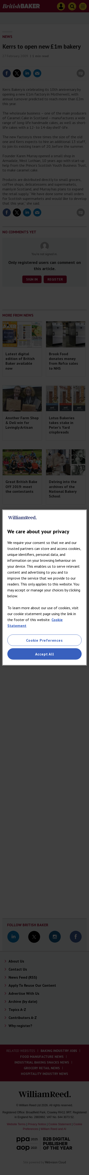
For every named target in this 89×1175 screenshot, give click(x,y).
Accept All (44, 654)
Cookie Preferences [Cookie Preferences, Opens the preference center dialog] (44, 640)
